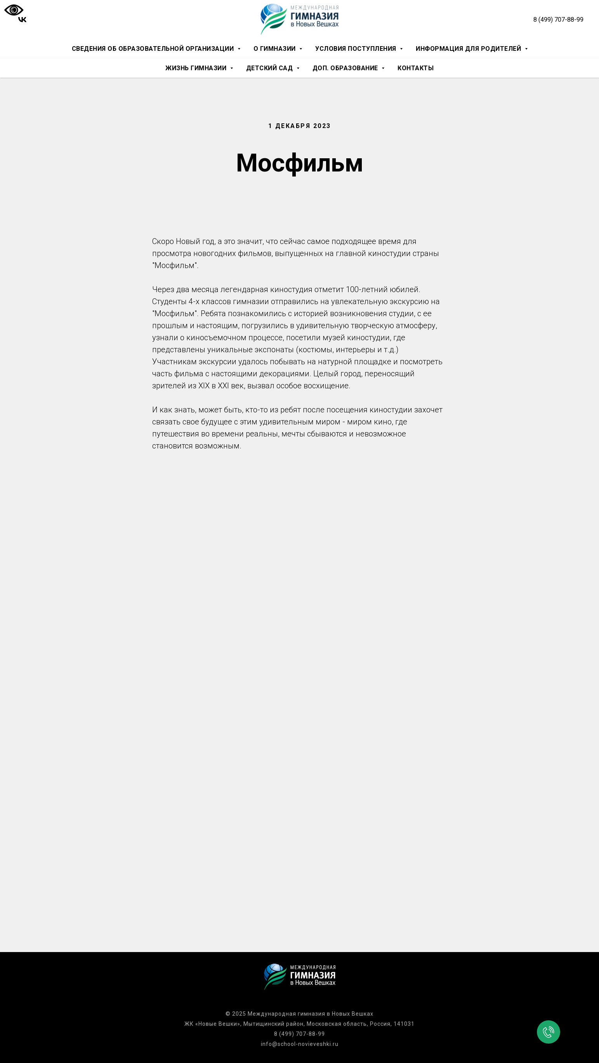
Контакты (416, 68)
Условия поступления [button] (356, 48)
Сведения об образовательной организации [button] (154, 48)
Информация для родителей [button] (469, 48)
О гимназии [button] (275, 48)
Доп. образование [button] (346, 68)
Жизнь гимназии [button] (196, 68)
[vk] (22, 19)
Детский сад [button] (270, 68)
